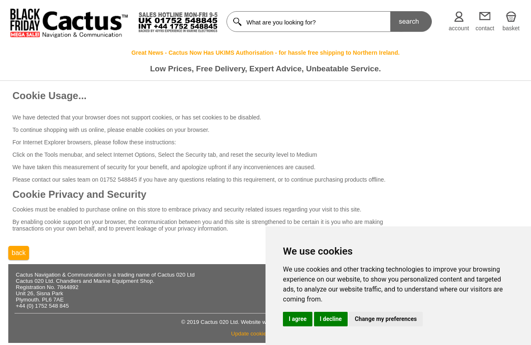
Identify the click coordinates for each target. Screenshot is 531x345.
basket (510, 28)
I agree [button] (298, 319)
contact (484, 28)
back (19, 252)
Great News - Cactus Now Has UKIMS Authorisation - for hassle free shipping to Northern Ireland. (266, 52)
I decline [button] (331, 319)
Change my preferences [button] (386, 319)
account (459, 28)
